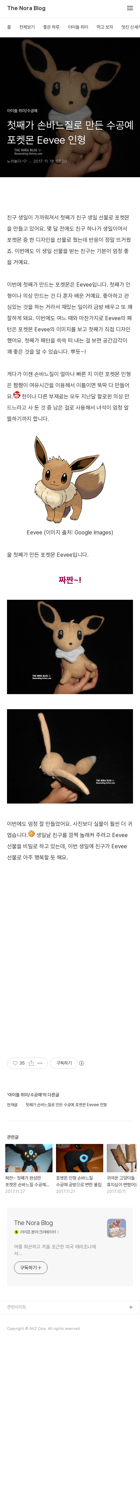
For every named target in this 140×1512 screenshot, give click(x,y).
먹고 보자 (105, 27)
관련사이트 (16, 1404)
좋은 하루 (51, 27)
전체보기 (27, 27)
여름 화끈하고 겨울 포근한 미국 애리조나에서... (55, 1348)
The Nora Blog (26, 8)
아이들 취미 (78, 27)
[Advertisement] (70, 919)
